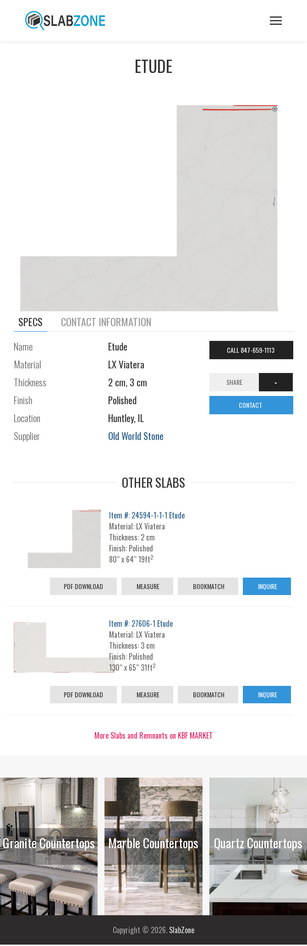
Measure (147, 586)
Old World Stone (136, 435)
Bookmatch (208, 586)
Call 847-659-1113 (251, 350)
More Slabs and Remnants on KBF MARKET (153, 735)
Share (234, 382)
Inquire (267, 586)
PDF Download (83, 586)
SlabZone (181, 929)
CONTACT (251, 405)
